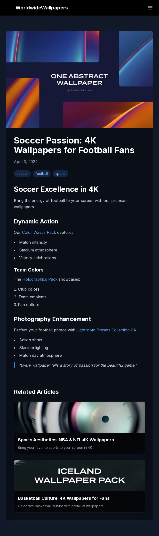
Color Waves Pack (39, 232)
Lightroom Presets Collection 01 (106, 330)
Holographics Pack (39, 279)
